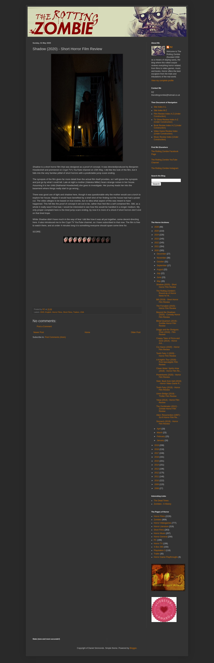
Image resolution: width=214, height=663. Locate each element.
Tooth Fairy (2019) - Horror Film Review (168, 388)
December (162, 254)
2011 (156, 476)
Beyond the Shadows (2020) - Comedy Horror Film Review (168, 314)
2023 (156, 239)
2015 (156, 461)
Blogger (133, 648)
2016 (156, 457)
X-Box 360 (158, 547)
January (161, 440)
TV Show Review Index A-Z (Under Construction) (166, 120)
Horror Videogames (162, 523)
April (159, 429)
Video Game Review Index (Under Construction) (166, 132)
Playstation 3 (159, 550)
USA (82, 312)
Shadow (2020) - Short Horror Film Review (166, 285)
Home (87, 332)
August (160, 269)
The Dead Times (161, 500)
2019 (156, 445)
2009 (156, 484)
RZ (171, 47)
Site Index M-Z (160, 110)
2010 (156, 480)
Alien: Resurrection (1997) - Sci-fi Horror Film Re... (168, 416)
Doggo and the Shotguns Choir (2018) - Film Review (167, 332)
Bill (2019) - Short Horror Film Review (167, 300)
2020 (42, 312)
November (162, 258)
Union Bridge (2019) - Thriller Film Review (166, 394)
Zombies (158, 519)
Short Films (67, 312)
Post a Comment (44, 326)
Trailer (156, 554)
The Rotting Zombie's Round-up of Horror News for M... (166, 293)
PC (155, 540)
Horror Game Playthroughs (166, 557)
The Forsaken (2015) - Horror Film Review (166, 307)
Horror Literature (161, 526)
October (161, 261)
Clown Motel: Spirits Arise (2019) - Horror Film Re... (168, 369)
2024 (156, 235)
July (159, 273)
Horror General (160, 537)
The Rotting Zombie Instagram (164, 168)
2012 (156, 473)
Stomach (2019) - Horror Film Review (167, 422)
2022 (156, 242)
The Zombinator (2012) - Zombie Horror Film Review (167, 408)
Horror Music (159, 533)
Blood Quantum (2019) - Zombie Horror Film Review (167, 323)
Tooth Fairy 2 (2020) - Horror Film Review (166, 354)
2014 (156, 465)
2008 (156, 488)
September (162, 265)
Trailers (76, 312)
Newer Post (38, 332)
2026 (156, 227)
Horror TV (158, 543)
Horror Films (57, 312)
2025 (156, 231)
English (48, 312)
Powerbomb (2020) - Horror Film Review (168, 376)
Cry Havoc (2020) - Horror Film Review (168, 348)
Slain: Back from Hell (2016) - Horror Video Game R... (168, 382)
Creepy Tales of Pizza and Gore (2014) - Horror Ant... (168, 340)
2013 (156, 469)
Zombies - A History (162, 504)
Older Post (135, 332)
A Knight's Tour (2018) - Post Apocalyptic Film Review (167, 362)
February (161, 436)
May (159, 281)
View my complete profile (162, 80)
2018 (156, 449)
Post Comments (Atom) (55, 337)
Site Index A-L (160, 107)
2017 (156, 453)
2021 (156, 246)
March (160, 432)
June (159, 277)
